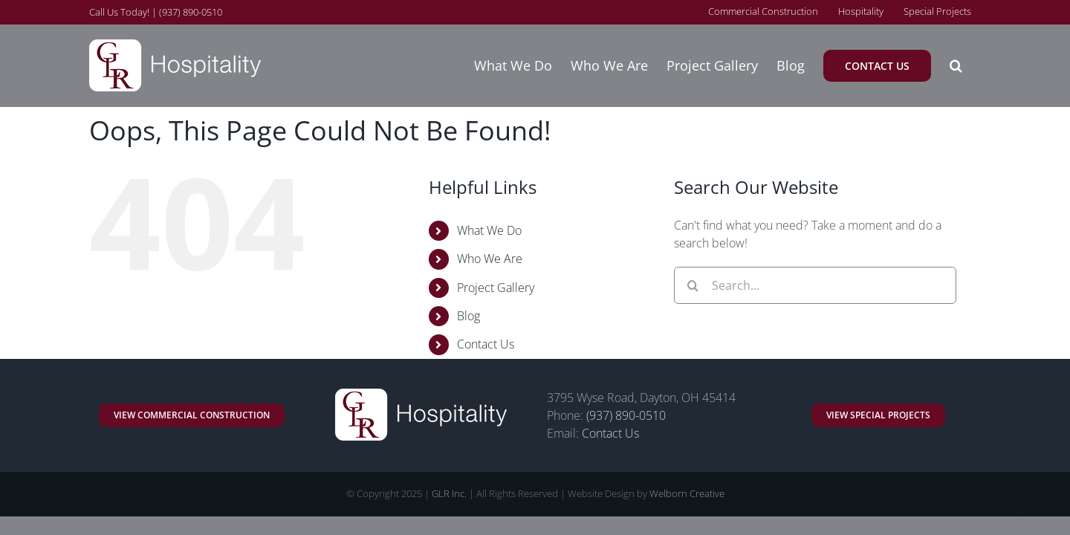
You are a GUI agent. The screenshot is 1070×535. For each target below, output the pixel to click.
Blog (468, 316)
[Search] (692, 285)
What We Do (489, 230)
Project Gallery (495, 287)
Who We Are (489, 258)
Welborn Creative (686, 493)
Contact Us (485, 344)
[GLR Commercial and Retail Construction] (192, 415)
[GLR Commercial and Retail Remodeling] (878, 415)
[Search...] (815, 285)
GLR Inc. (449, 493)
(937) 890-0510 (626, 415)
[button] (974, 65)
